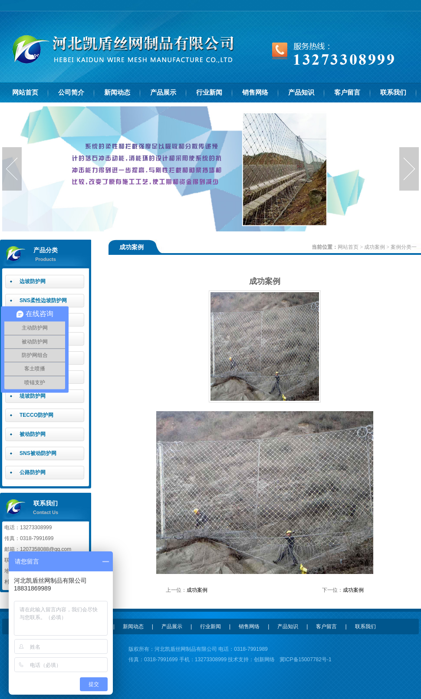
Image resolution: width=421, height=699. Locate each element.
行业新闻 (209, 92)
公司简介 (71, 92)
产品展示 (163, 92)
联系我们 (393, 92)
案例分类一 (404, 247)
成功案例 (374, 247)
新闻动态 (117, 92)
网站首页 (25, 92)
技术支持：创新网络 (251, 659)
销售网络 (255, 92)
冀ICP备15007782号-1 (306, 659)
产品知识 (301, 92)
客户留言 (347, 92)
